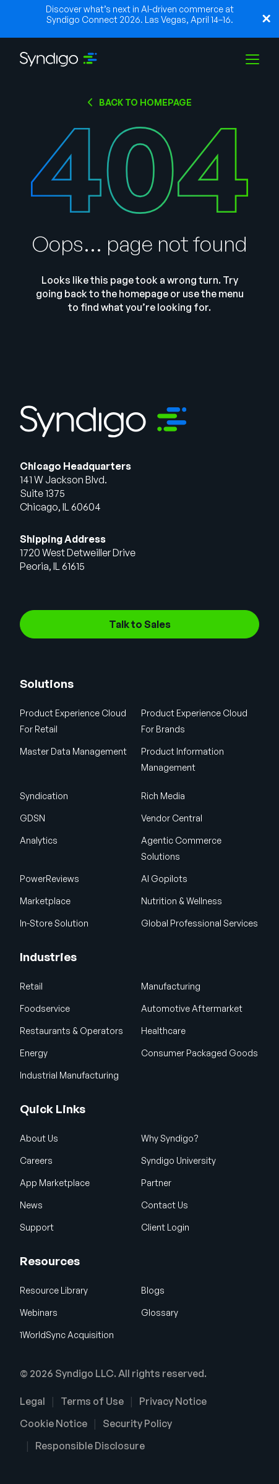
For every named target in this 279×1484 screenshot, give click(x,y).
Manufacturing (170, 986)
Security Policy (137, 1423)
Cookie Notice (53, 1423)
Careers (36, 1160)
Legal (32, 1401)
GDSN (32, 818)
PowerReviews (49, 878)
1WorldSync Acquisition (67, 1334)
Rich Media (163, 796)
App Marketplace (55, 1182)
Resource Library (54, 1290)
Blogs (153, 1290)
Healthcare (163, 1030)
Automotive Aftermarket (192, 1008)
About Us (39, 1138)
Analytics (39, 840)
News (31, 1205)
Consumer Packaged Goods (199, 1053)
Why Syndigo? (170, 1138)
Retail (31, 986)
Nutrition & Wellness (181, 901)
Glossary (159, 1312)
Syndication (44, 796)
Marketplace (45, 901)
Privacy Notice (173, 1401)
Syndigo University (178, 1160)
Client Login (165, 1227)
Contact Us (164, 1205)
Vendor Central (171, 818)
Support (37, 1227)
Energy (34, 1053)
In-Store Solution (54, 923)
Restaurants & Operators (71, 1030)
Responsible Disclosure (90, 1445)
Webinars (39, 1312)
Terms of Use (92, 1401)
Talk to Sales (140, 624)
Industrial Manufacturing (69, 1075)
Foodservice (45, 1008)
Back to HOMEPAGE (145, 102)
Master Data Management (73, 751)
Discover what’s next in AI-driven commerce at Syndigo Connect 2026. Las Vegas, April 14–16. (140, 14)
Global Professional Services (199, 923)
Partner (156, 1182)
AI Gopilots (164, 878)
